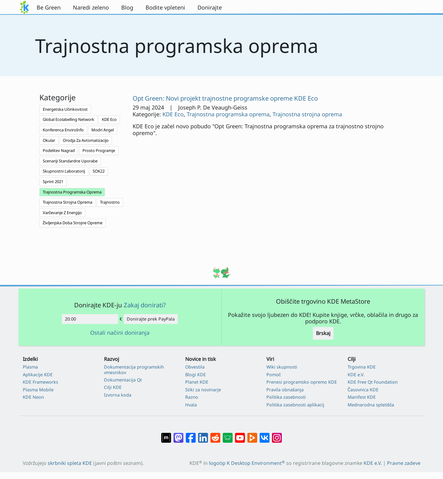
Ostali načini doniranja (119, 332)
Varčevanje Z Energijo (62, 212)
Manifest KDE (362, 397)
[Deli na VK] (264, 435)
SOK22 (99, 171)
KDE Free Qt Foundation (373, 382)
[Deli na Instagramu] (277, 435)
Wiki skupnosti (281, 366)
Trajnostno (110, 202)
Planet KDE (196, 382)
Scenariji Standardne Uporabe (70, 161)
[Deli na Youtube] (240, 435)
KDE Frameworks (40, 382)
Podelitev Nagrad (59, 150)
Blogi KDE (195, 374)
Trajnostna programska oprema (228, 114)
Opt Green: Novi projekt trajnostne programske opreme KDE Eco (225, 98)
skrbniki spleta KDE (70, 463)
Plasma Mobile (38, 389)
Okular (49, 140)
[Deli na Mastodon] (178, 435)
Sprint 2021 (53, 181)
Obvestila (195, 366)
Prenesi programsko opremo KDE (301, 382)
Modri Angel (102, 130)
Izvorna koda (117, 394)
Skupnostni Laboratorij (64, 171)
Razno (191, 397)
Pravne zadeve (404, 463)
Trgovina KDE (362, 366)
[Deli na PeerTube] (252, 435)
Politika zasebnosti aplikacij (295, 404)
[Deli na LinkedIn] (203, 435)
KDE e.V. (356, 374)
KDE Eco (109, 119)
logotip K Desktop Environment (247, 463)
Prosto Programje (98, 150)
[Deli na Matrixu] (166, 435)
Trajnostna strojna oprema (307, 114)
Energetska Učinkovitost (65, 109)
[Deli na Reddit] (215, 435)
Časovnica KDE (363, 389)
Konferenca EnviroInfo (63, 130)
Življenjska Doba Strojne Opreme (73, 223)
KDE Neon (33, 397)
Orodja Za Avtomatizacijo (86, 140)
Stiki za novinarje (203, 389)
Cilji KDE (113, 387)
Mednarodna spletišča (371, 404)
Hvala (191, 404)
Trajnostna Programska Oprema (72, 192)
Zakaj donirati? (145, 305)
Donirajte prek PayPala (151, 319)
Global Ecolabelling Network (68, 119)
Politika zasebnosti (286, 397)
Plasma (30, 366)
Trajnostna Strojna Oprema (67, 202)
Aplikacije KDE (38, 374)
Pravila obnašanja (285, 389)
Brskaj (323, 333)
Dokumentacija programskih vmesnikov (134, 369)
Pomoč (273, 374)
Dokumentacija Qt (123, 379)
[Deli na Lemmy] (228, 435)
